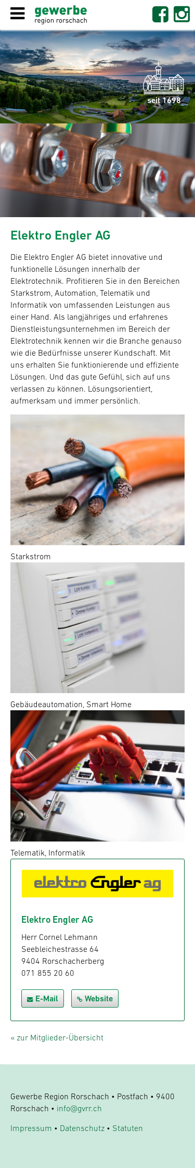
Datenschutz (82, 1128)
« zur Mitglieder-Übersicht (56, 1037)
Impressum (31, 1128)
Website (95, 998)
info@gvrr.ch (79, 1108)
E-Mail (42, 998)
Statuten (127, 1128)
